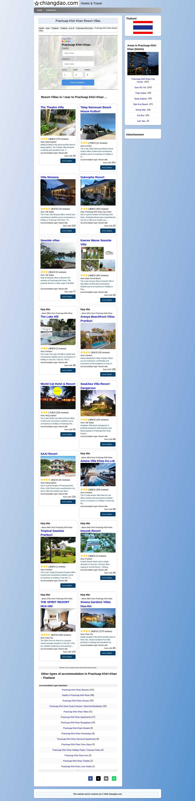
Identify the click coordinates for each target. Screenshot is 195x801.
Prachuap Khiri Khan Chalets (76, 761)
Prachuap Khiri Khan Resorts (75, 690)
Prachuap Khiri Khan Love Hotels (76, 766)
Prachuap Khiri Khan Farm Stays (76, 745)
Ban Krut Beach (141, 104)
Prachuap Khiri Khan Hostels (76, 728)
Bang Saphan (141, 99)
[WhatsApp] (114, 778)
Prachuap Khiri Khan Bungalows (76, 723)
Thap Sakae (140, 93)
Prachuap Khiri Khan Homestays (76, 734)
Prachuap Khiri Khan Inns (76, 755)
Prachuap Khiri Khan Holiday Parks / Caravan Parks (76, 750)
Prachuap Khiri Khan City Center (143, 80)
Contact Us (51, 10)
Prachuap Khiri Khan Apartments (76, 717)
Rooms (64, 70)
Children (87, 70)
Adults (75, 70)
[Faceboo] (90, 778)
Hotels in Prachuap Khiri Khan (76, 695)
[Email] (106, 778)
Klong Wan (141, 110)
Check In (65, 48)
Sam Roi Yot (140, 87)
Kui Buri (140, 115)
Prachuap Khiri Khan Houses (76, 701)
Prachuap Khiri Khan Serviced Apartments (76, 739)
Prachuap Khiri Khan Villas (76, 712)
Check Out (66, 59)
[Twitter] (98, 778)
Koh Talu (141, 121)
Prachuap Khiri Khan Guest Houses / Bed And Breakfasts (75, 706)
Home (39, 10)
